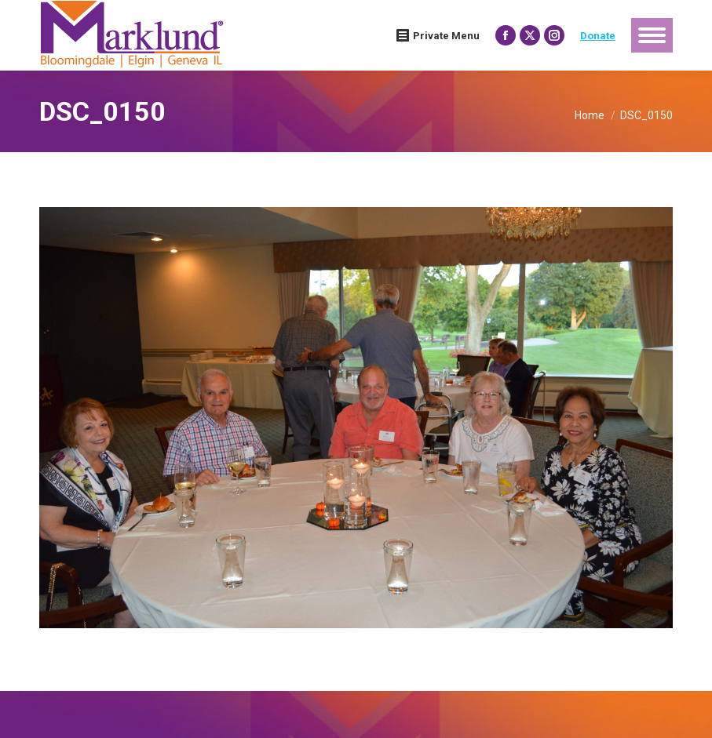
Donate (597, 36)
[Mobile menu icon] (652, 35)
